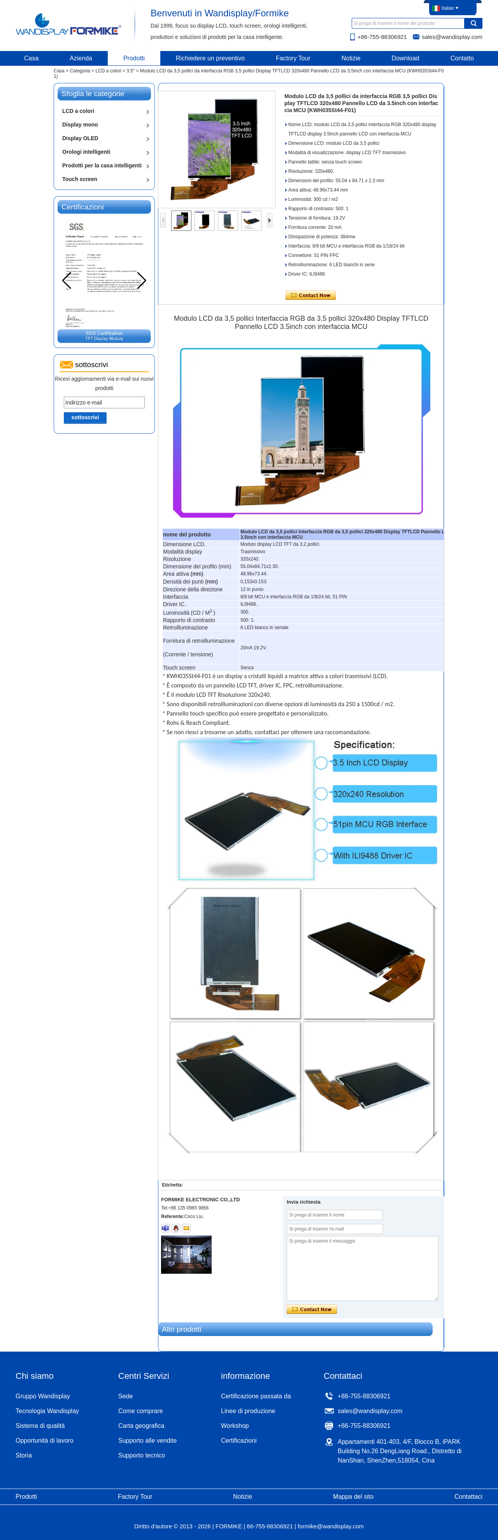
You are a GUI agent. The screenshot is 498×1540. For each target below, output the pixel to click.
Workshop (235, 1425)
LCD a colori (108, 71)
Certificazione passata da (256, 1396)
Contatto (462, 58)
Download (405, 58)
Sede (125, 1396)
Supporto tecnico (141, 1455)
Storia (24, 1455)
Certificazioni (239, 1440)
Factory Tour (293, 58)
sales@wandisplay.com (452, 36)
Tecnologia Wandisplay (47, 1411)
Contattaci (468, 1496)
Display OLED (80, 138)
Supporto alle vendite (147, 1440)
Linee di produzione (248, 1411)
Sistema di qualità (40, 1425)
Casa (31, 58)
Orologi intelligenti (86, 152)
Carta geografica (141, 1425)
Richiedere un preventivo (210, 58)
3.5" (130, 71)
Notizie (351, 58)
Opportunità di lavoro (45, 1440)
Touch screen (79, 179)
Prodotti (134, 58)
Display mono (80, 124)
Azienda (81, 58)
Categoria (80, 71)
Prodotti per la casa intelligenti (102, 165)
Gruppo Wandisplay (43, 1396)
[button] (142, 280)
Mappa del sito (353, 1496)
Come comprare (140, 1411)
